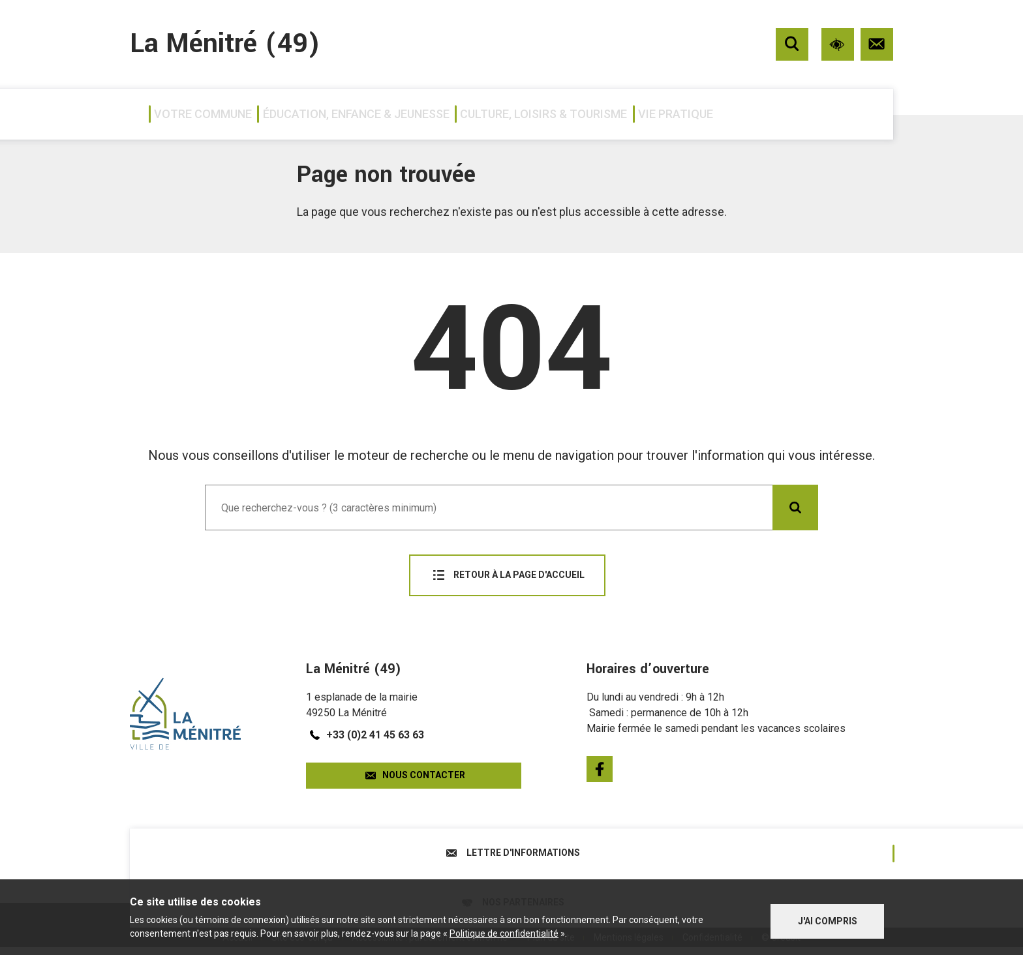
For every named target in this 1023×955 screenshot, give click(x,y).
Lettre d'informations (320, 849)
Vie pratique (825, 113)
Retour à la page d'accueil (507, 575)
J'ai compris (827, 918)
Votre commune (208, 113)
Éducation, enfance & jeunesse (410, 113)
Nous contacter (413, 769)
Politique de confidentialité (504, 935)
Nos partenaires (703, 849)
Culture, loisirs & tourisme (644, 113)
